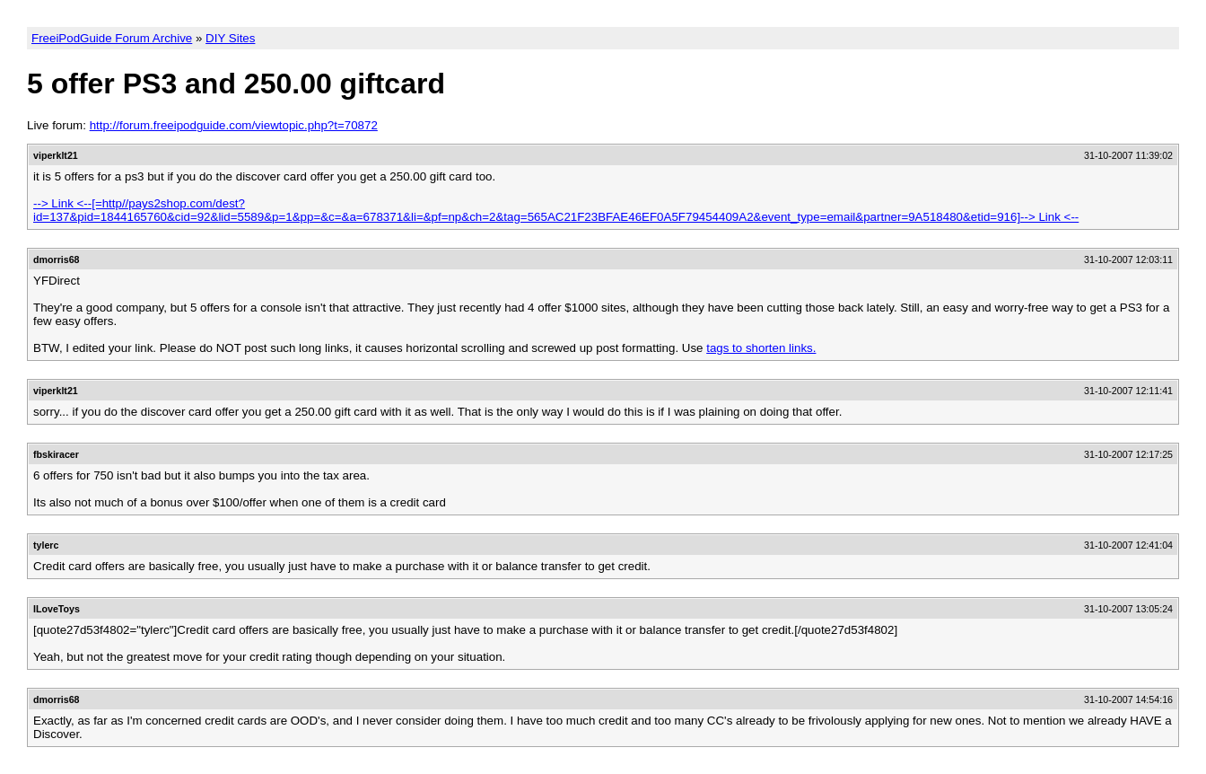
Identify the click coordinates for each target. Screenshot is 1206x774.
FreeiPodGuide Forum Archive (111, 38)
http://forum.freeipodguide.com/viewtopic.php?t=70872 (234, 125)
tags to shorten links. (761, 348)
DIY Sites (230, 38)
